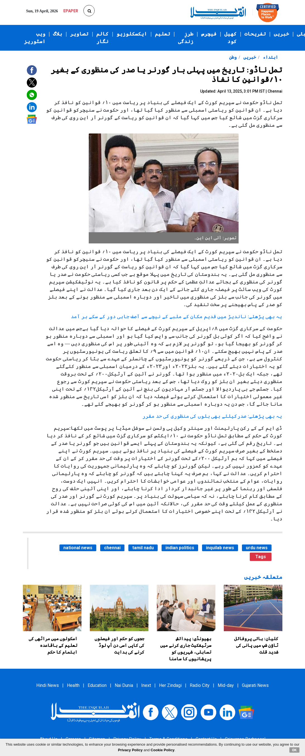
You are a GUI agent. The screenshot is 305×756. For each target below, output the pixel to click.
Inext (146, 685)
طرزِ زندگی (185, 37)
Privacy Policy (130, 750)
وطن (233, 57)
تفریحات (255, 34)
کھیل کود (230, 37)
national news (77, 547)
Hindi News (47, 685)
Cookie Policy (162, 750)
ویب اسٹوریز (34, 37)
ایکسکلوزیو (131, 34)
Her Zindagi (170, 685)
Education (97, 685)
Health (73, 685)
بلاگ (57, 34)
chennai (112, 547)
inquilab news (220, 547)
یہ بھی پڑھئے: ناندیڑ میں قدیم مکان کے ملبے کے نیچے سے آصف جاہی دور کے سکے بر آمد (176, 316)
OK (294, 750)
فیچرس (209, 34)
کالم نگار (102, 37)
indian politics (179, 547)
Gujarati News (255, 685)
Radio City (200, 685)
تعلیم (162, 34)
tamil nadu (143, 547)
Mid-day (226, 685)
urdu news (257, 547)
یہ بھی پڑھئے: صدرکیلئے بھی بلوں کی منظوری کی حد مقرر (212, 416)
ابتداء (270, 57)
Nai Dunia (124, 685)
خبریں (281, 34)
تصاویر (79, 34)
